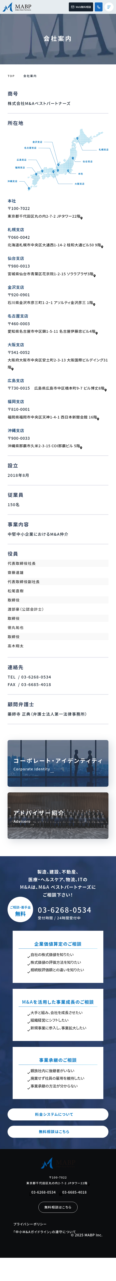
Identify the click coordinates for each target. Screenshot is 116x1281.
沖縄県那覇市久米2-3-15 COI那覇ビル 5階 (48, 462)
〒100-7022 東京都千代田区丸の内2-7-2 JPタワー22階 (58, 1202)
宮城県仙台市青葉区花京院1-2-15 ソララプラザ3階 (55, 281)
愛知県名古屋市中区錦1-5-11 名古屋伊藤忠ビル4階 (56, 339)
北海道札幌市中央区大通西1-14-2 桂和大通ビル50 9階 (58, 249)
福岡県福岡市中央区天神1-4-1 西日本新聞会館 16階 (57, 433)
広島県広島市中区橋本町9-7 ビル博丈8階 (46, 404)
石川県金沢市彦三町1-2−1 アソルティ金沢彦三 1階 (55, 310)
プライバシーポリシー (31, 1246)
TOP (11, 76)
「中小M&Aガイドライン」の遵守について (47, 1254)
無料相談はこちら (58, 1154)
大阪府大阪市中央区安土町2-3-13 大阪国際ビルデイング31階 (57, 372)
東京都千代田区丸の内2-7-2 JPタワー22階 (48, 216)
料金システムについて (58, 1136)
